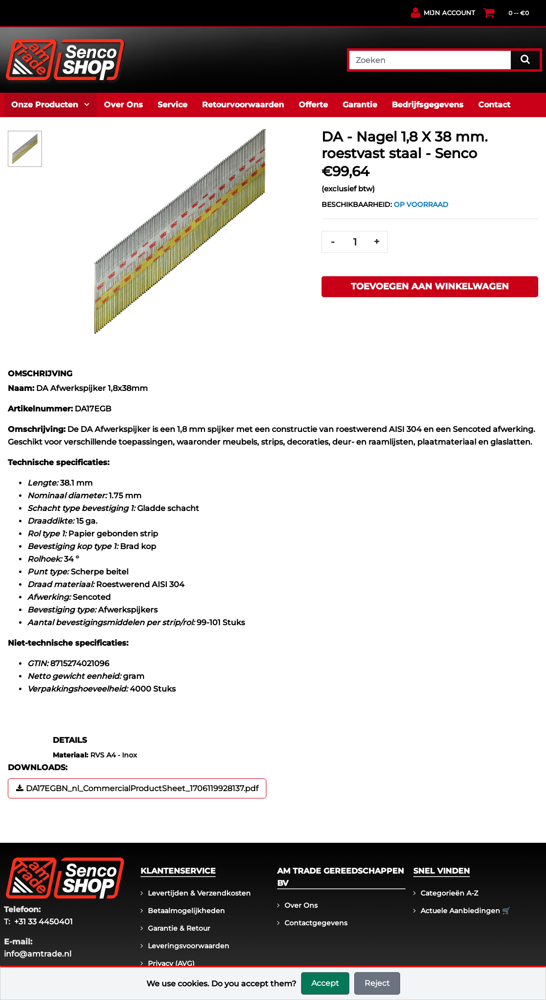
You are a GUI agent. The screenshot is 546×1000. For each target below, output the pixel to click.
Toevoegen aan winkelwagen (430, 286)
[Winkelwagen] (520, 16)
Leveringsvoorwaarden (188, 945)
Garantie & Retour (179, 928)
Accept (325, 983)
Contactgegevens (315, 922)
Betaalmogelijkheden (186, 910)
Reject (377, 983)
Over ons (301, 905)
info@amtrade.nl (37, 954)
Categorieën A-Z (449, 893)
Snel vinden (441, 871)
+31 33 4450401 (43, 921)
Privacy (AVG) (171, 963)
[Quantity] (355, 242)
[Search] (525, 59)
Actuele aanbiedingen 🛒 (465, 910)
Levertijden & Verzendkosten (199, 893)
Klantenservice (178, 871)
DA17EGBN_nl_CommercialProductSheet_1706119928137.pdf (142, 788)
